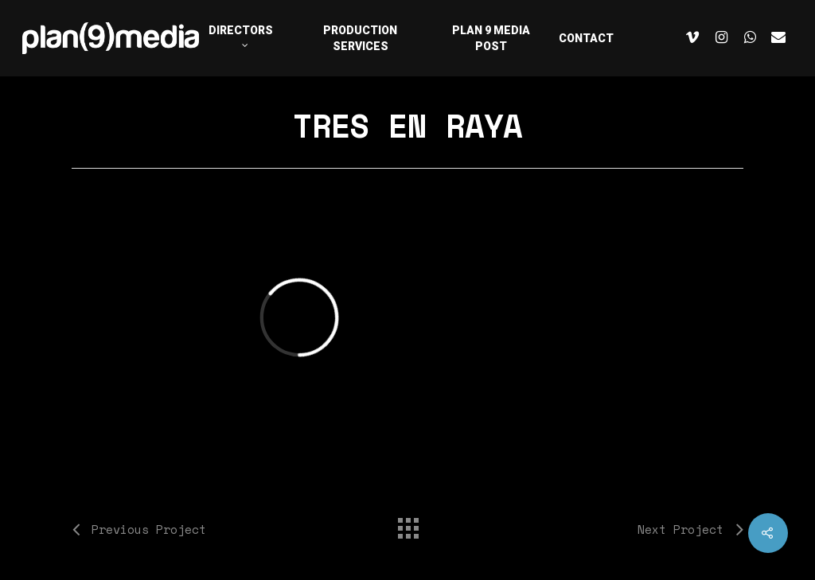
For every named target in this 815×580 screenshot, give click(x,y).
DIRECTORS (241, 35)
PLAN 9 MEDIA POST (491, 38)
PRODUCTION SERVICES (360, 38)
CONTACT (586, 38)
